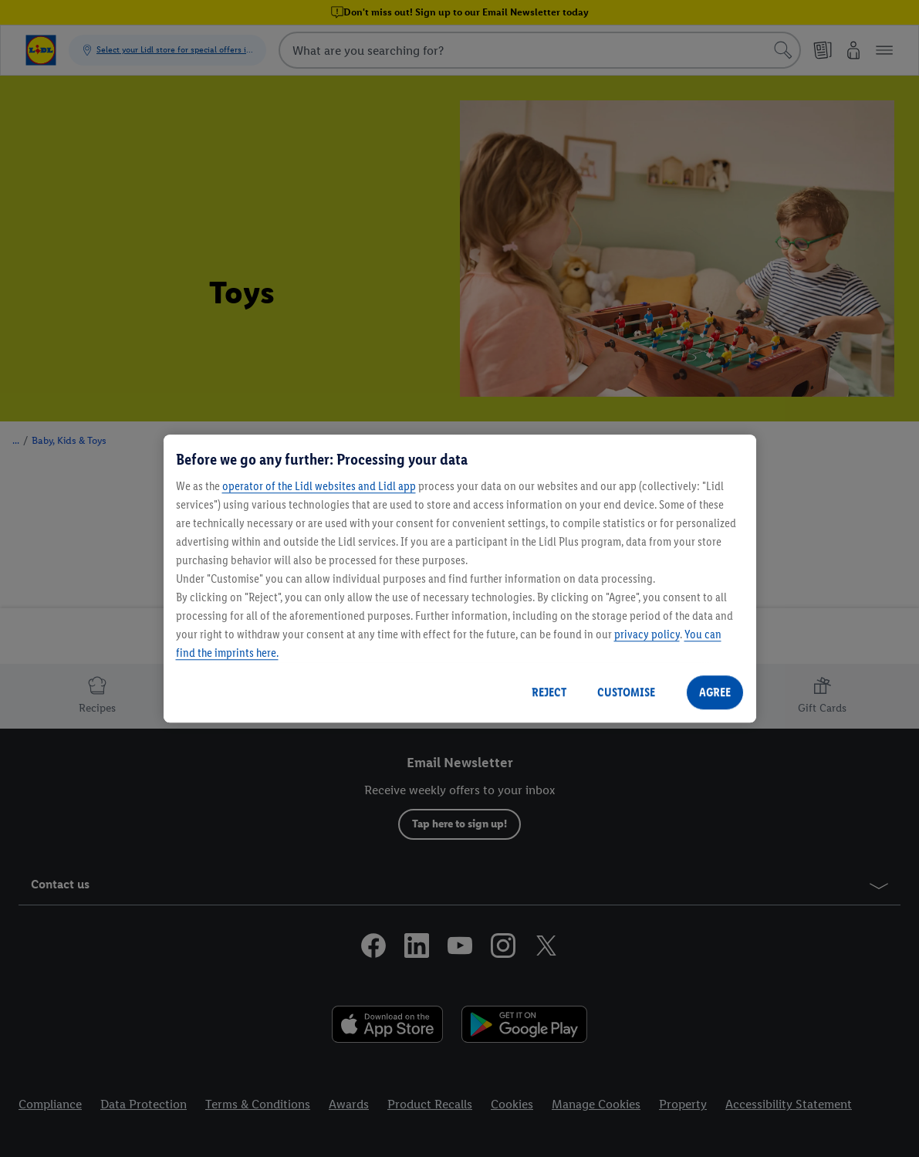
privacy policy (647, 634)
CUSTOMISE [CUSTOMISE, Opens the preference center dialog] (626, 692)
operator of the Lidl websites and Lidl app (319, 486)
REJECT (549, 692)
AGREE (715, 692)
